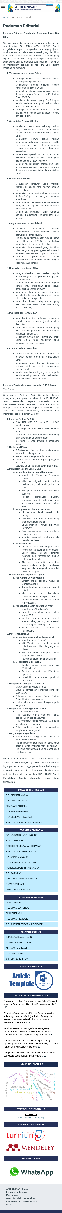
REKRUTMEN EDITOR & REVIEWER (24, 924)
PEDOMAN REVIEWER (17, 919)
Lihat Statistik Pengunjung (31, 1117)
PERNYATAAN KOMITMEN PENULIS (24, 822)
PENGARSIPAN (13, 873)
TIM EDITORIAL (13, 902)
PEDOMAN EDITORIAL (17, 907)
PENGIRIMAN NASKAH (17, 795)
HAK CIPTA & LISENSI (16, 857)
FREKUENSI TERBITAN (17, 889)
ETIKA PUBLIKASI (14, 840)
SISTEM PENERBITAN (16, 958)
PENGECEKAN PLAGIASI (18, 817)
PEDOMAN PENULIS (16, 800)
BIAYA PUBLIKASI (14, 884)
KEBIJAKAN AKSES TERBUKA (21, 862)
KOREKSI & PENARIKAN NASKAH (22, 868)
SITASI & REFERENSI (16, 811)
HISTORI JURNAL (14, 953)
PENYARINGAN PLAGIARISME (21, 878)
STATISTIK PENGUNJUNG (18, 942)
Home (6, 17)
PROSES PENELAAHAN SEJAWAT (23, 846)
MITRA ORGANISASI (16, 948)
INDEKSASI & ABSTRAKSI (18, 937)
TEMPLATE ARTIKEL (16, 806)
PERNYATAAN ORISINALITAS (20, 851)
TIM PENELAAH (13, 913)
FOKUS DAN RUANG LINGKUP (21, 835)
